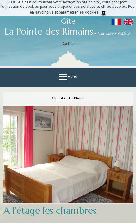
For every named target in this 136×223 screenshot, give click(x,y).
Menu (68, 76)
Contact (68, 44)
